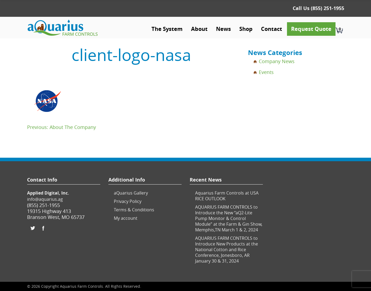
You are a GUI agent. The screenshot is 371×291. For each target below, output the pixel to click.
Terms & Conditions (134, 210)
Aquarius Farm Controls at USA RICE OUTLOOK (227, 196)
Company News (277, 61)
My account (125, 218)
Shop (246, 29)
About (199, 29)
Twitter (32, 228)
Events (266, 72)
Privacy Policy (127, 201)
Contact (271, 29)
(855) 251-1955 (327, 8)
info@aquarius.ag (45, 199)
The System (167, 29)
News (223, 29)
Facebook (43, 228)
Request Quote (311, 29)
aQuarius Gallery (131, 193)
